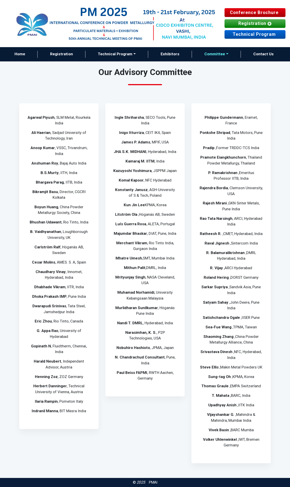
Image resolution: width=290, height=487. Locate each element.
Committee (214, 54)
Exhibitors (170, 54)
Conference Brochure (255, 12)
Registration (255, 23)
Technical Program (255, 34)
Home (19, 54)
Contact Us (263, 54)
